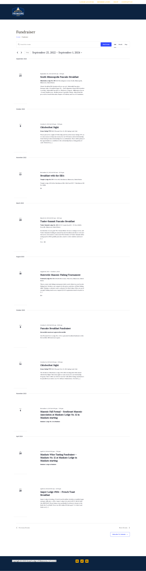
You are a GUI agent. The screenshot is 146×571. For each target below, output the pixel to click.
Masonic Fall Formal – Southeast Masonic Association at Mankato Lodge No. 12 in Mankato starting (61, 414)
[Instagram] (86, 561)
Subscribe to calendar (119, 534)
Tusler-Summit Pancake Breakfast (57, 221)
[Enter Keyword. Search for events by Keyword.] (58, 44)
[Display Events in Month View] (120, 44)
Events (18, 37)
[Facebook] (77, 561)
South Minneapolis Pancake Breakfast (59, 77)
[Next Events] (21, 52)
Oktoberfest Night (49, 127)
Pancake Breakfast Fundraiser (55, 328)
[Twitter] (82, 561)
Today (27, 52)
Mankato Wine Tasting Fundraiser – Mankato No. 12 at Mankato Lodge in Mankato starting (58, 457)
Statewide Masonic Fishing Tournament (60, 275)
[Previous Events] (17, 52)
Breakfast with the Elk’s (52, 175)
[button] (74, 12)
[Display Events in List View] (115, 44)
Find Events (106, 44)
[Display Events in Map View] (126, 44)
